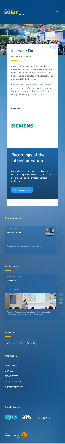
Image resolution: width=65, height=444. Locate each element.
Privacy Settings (14, 387)
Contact (9, 370)
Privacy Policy (13, 381)
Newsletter (11, 376)
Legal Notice (12, 365)
